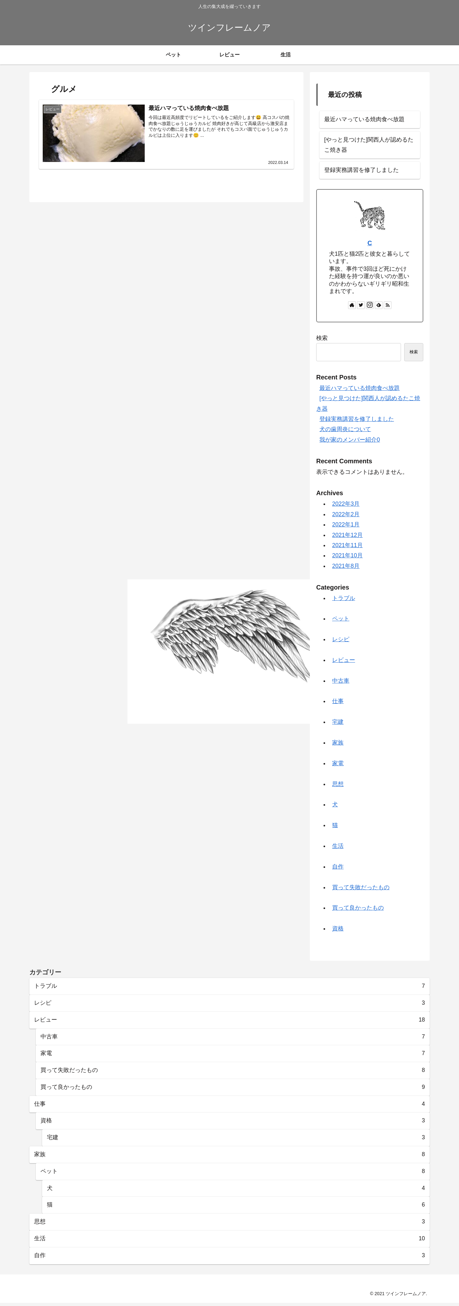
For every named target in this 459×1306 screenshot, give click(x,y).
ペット (340, 618)
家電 (338, 763)
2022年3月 (346, 504)
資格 (338, 928)
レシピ (340, 639)
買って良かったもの (358, 908)
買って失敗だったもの (361, 887)
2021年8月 (346, 566)
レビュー (343, 660)
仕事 (338, 701)
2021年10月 (347, 555)
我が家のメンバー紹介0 (349, 440)
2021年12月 (347, 535)
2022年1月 (346, 524)
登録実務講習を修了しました (361, 170)
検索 (322, 338)
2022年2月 (346, 514)
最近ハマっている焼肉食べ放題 (364, 119)
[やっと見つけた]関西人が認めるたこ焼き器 (368, 144)
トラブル (343, 598)
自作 (338, 866)
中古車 (340, 681)
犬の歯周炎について (345, 429)
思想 (338, 784)
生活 (338, 846)
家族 (338, 742)
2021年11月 (347, 545)
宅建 (338, 722)
